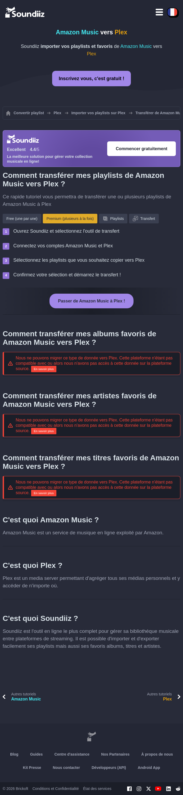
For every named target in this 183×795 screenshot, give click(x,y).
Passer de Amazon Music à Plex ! (91, 301)
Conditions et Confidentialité (55, 788)
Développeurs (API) (109, 767)
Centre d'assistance (72, 754)
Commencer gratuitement (141, 148)
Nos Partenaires (115, 754)
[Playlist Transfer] (25, 12)
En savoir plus (44, 369)
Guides (36, 754)
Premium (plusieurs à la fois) (70, 218)
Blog (14, 754)
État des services (97, 788)
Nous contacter (66, 767)
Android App (149, 767)
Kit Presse (32, 767)
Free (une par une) (22, 218)
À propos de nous (157, 754)
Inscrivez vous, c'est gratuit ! (91, 78)
